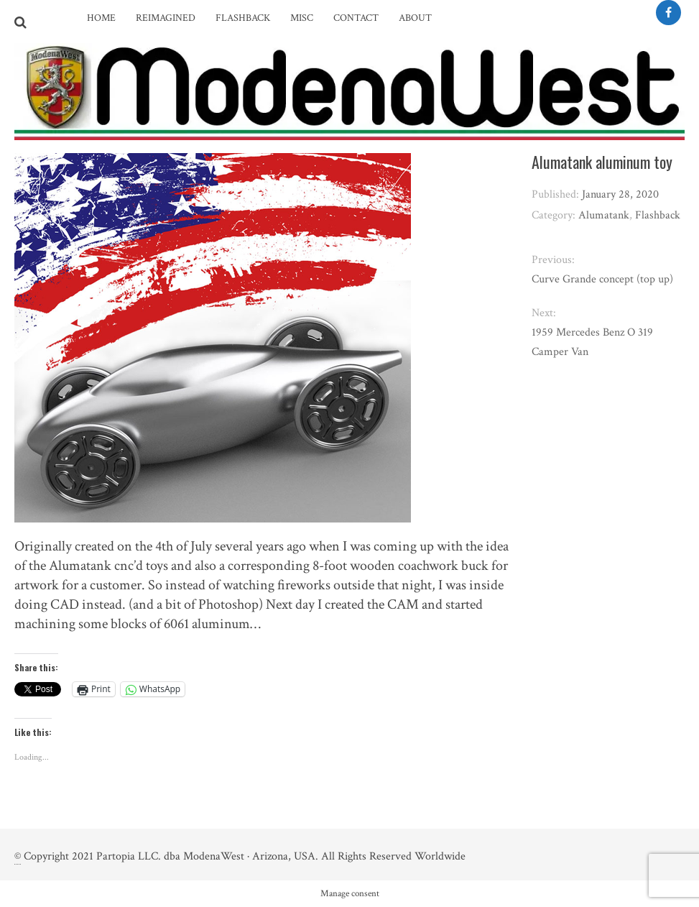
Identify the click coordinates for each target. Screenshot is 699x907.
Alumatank (603, 215)
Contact (356, 17)
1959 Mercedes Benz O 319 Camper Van (592, 342)
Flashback (243, 17)
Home (101, 17)
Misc (301, 17)
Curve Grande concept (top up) (602, 279)
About (415, 17)
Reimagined (165, 17)
